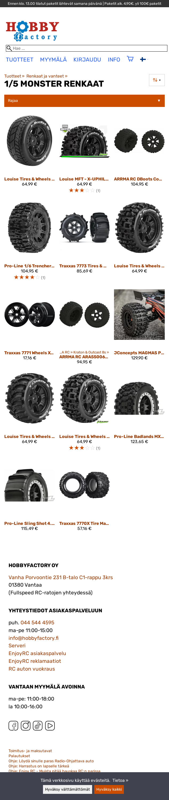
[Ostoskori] (130, 62)
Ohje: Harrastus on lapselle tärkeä (39, 766)
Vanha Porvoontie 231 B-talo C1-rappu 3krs (61, 577)
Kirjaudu (87, 59)
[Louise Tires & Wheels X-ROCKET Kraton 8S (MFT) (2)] (29, 157)
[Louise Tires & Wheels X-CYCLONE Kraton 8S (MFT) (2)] (29, 414)
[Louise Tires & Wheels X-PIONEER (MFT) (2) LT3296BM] (139, 243)
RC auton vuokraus (32, 669)
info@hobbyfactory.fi (34, 638)
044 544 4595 (37, 623)
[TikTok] (37, 727)
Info (114, 59)
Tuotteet (14, 76)
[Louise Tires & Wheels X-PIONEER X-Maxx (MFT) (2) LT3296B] (84, 414)
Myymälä (53, 59)
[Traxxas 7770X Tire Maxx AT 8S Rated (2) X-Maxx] (84, 497)
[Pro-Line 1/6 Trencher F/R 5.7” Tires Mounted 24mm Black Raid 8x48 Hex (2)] (29, 243)
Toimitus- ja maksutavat (30, 751)
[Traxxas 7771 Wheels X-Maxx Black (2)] (29, 329)
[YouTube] (50, 727)
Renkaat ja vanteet (46, 76)
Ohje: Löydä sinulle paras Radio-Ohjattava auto (51, 761)
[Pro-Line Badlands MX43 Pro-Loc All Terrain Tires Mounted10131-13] (139, 414)
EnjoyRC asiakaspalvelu (37, 653)
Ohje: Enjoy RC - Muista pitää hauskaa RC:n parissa (54, 771)
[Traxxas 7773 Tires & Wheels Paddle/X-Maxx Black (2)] (84, 243)
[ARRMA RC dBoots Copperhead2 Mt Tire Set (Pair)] (139, 157)
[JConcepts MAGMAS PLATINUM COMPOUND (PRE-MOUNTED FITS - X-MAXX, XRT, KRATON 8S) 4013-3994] (139, 329)
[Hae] (86, 48)
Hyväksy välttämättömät (67, 789)
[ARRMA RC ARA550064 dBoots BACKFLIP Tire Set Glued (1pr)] (84, 329)
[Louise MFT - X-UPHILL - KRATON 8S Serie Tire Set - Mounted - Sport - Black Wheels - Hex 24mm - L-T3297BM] (84, 157)
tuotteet (19, 59)
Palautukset (19, 756)
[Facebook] (13, 727)
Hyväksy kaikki (109, 789)
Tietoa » (120, 780)
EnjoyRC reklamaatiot (35, 661)
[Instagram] (25, 727)
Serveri (17, 646)
